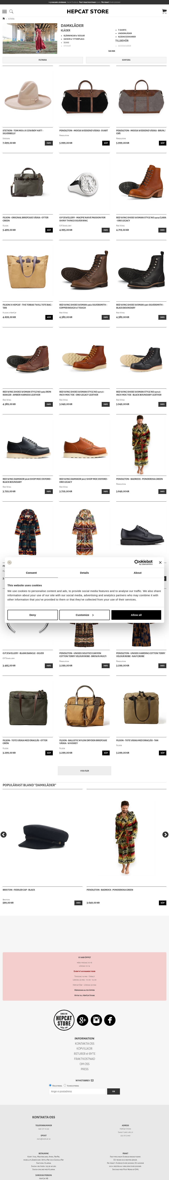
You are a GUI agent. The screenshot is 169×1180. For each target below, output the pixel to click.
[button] (4, 11)
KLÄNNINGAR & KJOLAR (74, 35)
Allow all (136, 614)
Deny (32, 614)
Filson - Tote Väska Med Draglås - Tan (137, 740)
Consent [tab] (31, 572)
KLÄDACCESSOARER (127, 36)
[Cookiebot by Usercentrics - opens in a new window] (137, 562)
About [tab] (138, 572)
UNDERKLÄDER (125, 33)
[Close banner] (160, 562)
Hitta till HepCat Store (84, 983)
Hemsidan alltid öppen (84, 977)
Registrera (57, 1073)
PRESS (84, 1057)
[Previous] (4, 835)
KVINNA (11, 19)
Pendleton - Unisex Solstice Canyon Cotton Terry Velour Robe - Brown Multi (82, 655)
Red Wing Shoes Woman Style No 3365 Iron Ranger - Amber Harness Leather (27, 393)
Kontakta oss (43, 1105)
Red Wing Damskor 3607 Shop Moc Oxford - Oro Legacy (83, 480)
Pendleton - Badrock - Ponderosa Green (139, 479)
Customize (85, 614)
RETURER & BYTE (84, 1041)
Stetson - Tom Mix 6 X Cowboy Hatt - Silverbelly (23, 132)
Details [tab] (84, 572)
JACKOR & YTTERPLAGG (74, 39)
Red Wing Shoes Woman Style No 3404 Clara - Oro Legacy (141, 219)
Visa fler (84, 771)
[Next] (165, 835)
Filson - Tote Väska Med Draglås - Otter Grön (25, 742)
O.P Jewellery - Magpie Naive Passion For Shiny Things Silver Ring (82, 219)
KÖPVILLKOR (84, 1036)
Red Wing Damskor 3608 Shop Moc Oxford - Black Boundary (27, 480)
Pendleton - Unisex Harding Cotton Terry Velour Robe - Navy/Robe (140, 655)
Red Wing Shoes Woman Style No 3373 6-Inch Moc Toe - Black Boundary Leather (138, 393)
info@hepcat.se (43, 1126)
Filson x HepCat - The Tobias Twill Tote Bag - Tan (27, 306)
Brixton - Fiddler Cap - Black (19, 889)
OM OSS (84, 1051)
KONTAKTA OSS (84, 1031)
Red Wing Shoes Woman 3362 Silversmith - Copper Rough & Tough (83, 306)
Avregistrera (73, 1073)
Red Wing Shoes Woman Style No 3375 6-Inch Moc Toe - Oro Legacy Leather (81, 393)
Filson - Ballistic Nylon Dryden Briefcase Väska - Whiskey (83, 742)
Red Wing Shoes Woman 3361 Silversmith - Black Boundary (140, 306)
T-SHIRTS (122, 30)
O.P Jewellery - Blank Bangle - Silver (23, 653)
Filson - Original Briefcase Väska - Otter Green (25, 219)
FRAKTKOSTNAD (84, 1046)
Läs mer (111, 51)
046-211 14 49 (43, 1116)
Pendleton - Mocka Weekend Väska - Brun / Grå (140, 132)
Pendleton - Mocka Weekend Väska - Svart (83, 130)
